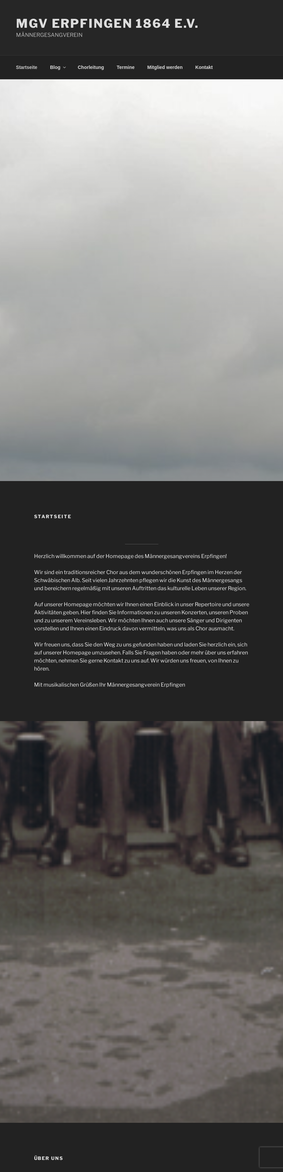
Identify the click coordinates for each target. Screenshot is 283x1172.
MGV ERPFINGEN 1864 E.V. (107, 23)
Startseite (26, 67)
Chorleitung (91, 67)
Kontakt (204, 67)
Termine (125, 67)
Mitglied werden (165, 67)
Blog (58, 67)
